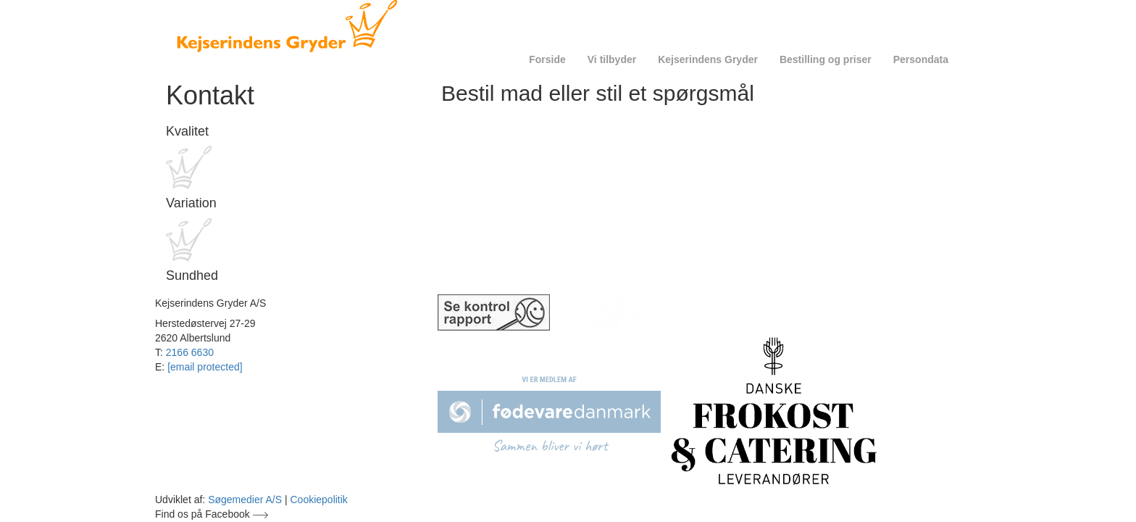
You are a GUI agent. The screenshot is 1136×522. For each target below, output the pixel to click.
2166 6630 (190, 352)
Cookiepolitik (319, 499)
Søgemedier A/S (245, 499)
